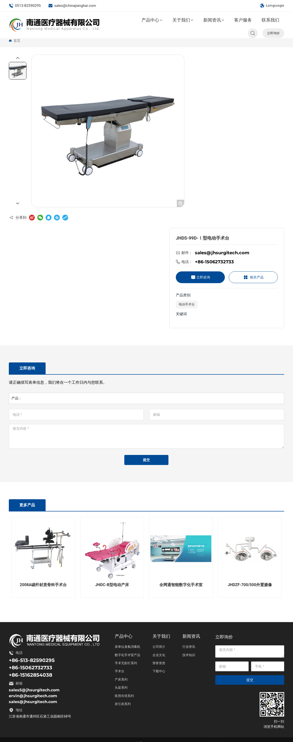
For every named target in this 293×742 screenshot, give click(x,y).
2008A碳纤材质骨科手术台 (43, 584)
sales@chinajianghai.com (72, 5)
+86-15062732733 (214, 262)
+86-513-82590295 (32, 660)
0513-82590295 (25, 5)
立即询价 (273, 33)
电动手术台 (187, 304)
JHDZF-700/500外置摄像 (250, 584)
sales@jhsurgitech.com (222, 252)
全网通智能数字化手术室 (181, 584)
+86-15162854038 (30, 675)
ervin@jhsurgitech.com (33, 696)
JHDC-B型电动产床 (112, 584)
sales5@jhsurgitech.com (34, 690)
